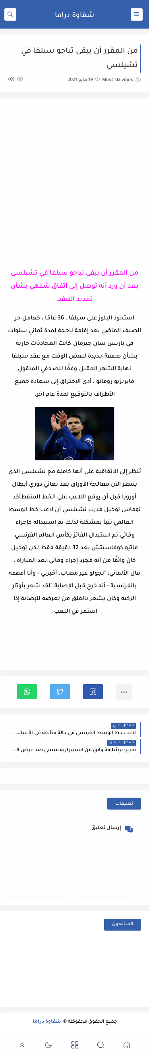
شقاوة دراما (74, 16)
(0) (15, 80)
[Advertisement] (74, 180)
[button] (93, 691)
